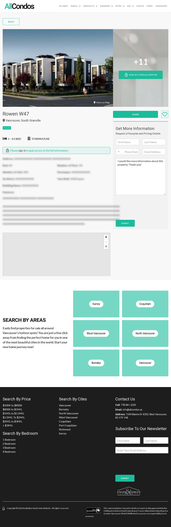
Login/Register (161, 6)
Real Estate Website (42, 508)
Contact (150, 6)
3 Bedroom (9, 447)
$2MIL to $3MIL (12, 421)
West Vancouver (68, 417)
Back (11, 21)
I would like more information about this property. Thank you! (141, 176)
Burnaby (64, 409)
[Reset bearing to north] (106, 246)
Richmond (64, 429)
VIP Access (140, 6)
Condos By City (88, 6)
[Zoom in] (106, 237)
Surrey (62, 433)
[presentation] (141, 214)
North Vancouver (69, 413)
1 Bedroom (9, 439)
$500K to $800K (12, 405)
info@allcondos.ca (132, 409)
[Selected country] (118, 152)
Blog (129, 6)
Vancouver (65, 405)
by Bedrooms (105, 6)
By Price (119, 6)
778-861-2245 (128, 405)
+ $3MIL (8, 425)
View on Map (102, 102)
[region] (56, 254)
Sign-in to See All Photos (140, 75)
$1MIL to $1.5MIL (13, 413)
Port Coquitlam (68, 425)
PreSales (74, 6)
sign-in (22, 150)
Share (135, 114)
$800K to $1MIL (12, 409)
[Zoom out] (106, 241)
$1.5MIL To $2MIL (14, 417)
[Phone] (127, 151)
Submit (125, 223)
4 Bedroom (9, 451)
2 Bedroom (9, 443)
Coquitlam (65, 421)
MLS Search (63, 6)
